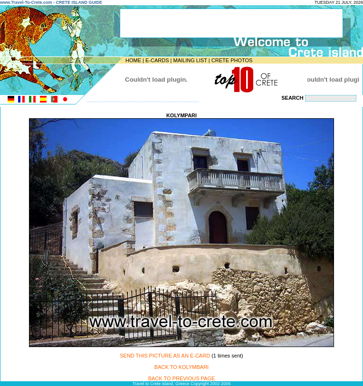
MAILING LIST (190, 60)
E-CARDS (157, 60)
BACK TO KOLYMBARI (181, 367)
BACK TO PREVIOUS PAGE (181, 378)
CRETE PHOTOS (232, 60)
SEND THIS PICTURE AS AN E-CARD (165, 355)
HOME (133, 60)
